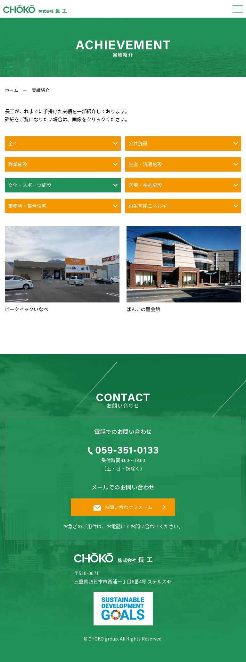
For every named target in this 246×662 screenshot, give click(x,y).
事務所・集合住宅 (27, 205)
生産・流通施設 (145, 164)
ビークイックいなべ (26, 309)
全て (13, 143)
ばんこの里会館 (143, 309)
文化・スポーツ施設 (29, 185)
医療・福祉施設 (145, 185)
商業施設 (17, 164)
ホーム (11, 90)
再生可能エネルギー (150, 205)
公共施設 (138, 143)
